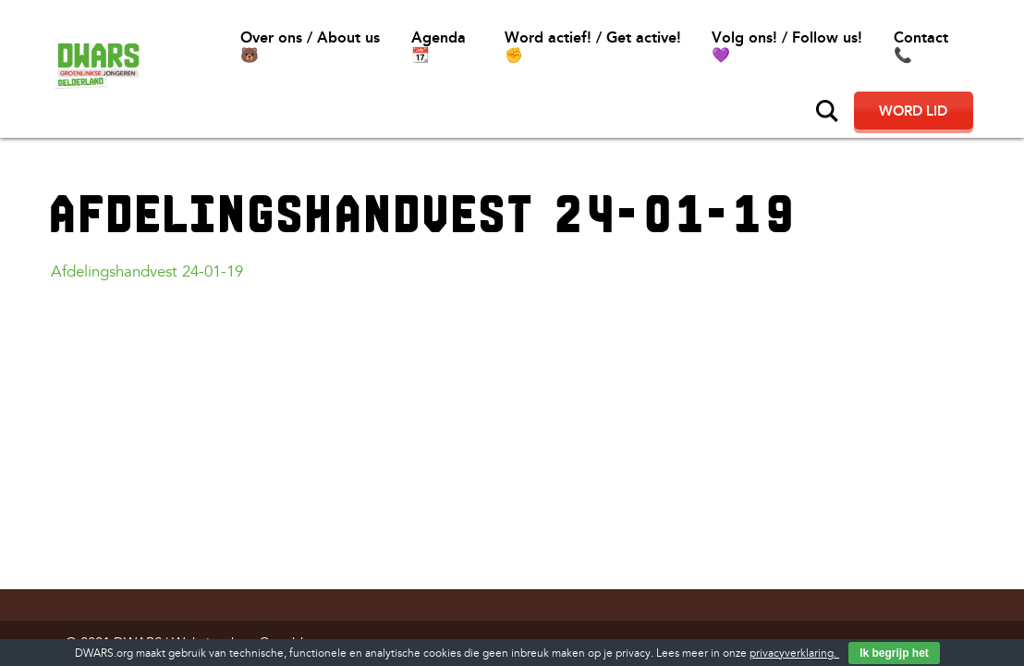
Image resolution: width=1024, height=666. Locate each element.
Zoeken (827, 111)
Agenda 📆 (438, 46)
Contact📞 (921, 46)
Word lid (913, 111)
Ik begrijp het (894, 653)
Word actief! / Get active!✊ (593, 46)
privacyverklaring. (794, 653)
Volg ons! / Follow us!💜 (787, 46)
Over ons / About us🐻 (310, 46)
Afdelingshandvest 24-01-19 (147, 271)
